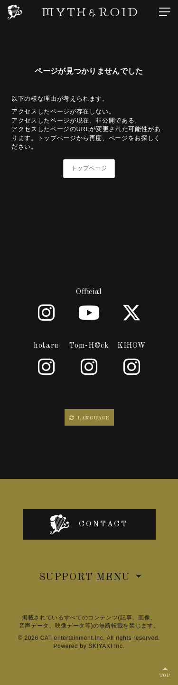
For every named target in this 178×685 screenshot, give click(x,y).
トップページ (89, 168)
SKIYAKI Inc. (106, 646)
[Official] (46, 312)
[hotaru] (46, 367)
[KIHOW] (132, 367)
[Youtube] (89, 312)
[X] (132, 312)
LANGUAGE (89, 418)
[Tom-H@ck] (89, 367)
